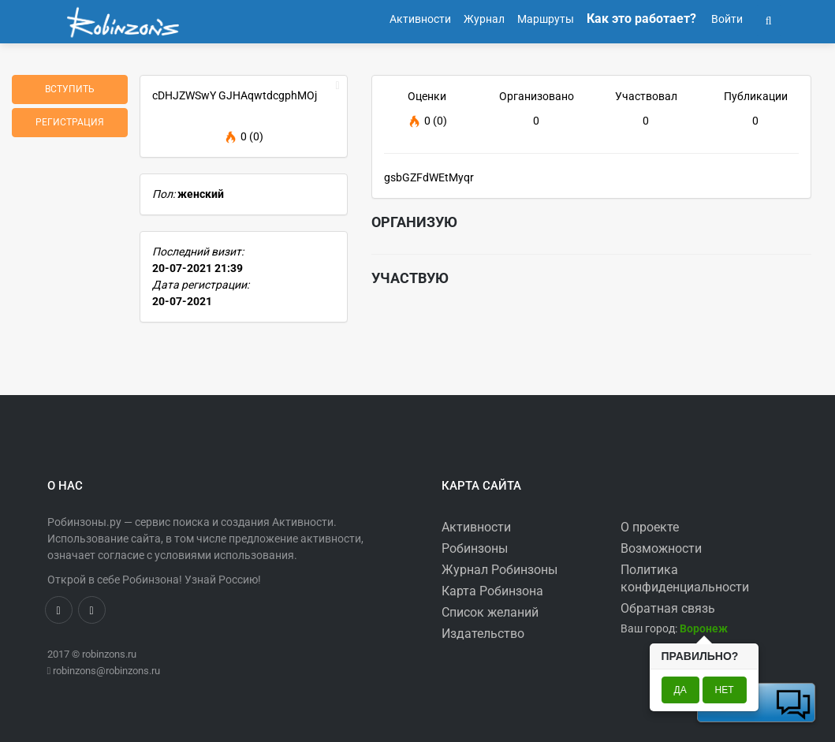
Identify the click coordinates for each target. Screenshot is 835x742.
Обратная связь (668, 608)
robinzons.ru (109, 654)
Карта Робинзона (492, 591)
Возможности (661, 548)
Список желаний (490, 612)
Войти (726, 19)
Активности (476, 527)
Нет (724, 689)
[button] (768, 19)
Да (680, 689)
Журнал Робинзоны (499, 569)
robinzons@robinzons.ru (106, 671)
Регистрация (69, 122)
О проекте (650, 527)
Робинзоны (475, 548)
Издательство (483, 633)
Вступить (70, 89)
